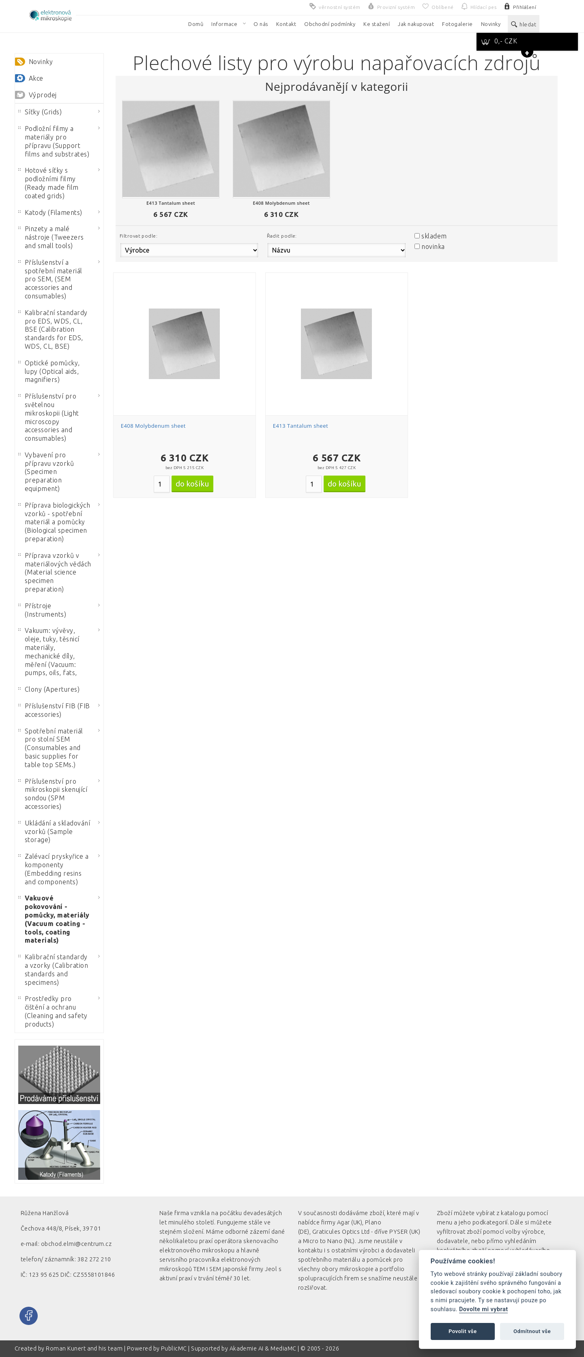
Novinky (41, 61)
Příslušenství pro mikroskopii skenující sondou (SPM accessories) (52, 794)
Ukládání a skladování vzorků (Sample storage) (54, 831)
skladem (434, 236)
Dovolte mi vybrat (483, 1309)
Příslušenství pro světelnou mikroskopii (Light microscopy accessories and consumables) (48, 417)
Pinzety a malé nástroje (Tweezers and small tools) (51, 237)
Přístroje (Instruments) (42, 610)
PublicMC (174, 1348)
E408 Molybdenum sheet (153, 425)
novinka (432, 246)
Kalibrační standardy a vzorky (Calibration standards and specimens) (53, 969)
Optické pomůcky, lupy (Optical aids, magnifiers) (49, 371)
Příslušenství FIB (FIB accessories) (54, 710)
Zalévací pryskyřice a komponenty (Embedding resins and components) (53, 869)
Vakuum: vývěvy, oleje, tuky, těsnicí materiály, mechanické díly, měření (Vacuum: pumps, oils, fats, (48, 651)
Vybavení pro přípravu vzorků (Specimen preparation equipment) (46, 471)
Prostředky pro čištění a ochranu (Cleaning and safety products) (53, 1011)
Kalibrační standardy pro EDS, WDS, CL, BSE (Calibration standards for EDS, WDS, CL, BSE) (53, 329)
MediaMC (283, 1348)
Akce (36, 78)
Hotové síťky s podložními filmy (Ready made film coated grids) (48, 183)
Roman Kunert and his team (85, 1348)
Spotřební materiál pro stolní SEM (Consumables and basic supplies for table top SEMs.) (50, 747)
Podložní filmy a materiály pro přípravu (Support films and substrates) (53, 141)
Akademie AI (247, 1348)
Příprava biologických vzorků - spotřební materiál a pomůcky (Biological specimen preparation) (54, 522)
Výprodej (43, 95)
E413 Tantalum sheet (300, 425)
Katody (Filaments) (50, 212)
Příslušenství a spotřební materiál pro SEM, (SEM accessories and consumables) (50, 279)
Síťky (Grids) (40, 112)
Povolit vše (463, 1331)
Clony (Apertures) (48, 689)
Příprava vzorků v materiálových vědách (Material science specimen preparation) (54, 572)
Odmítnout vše (532, 1331)
